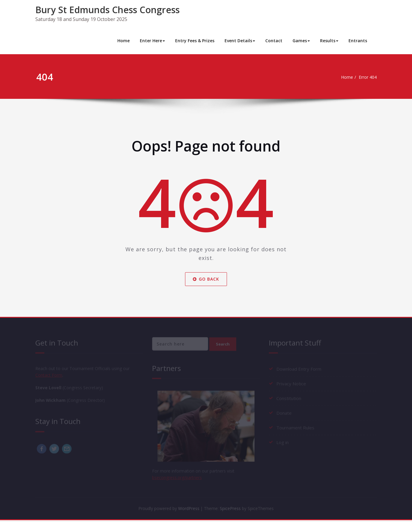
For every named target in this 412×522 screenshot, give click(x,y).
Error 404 (367, 77)
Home (123, 40)
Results (329, 40)
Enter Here (152, 40)
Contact (273, 40)
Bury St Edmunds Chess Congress (107, 10)
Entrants (358, 40)
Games (301, 40)
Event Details (240, 40)
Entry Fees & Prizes (194, 40)
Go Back (206, 279)
